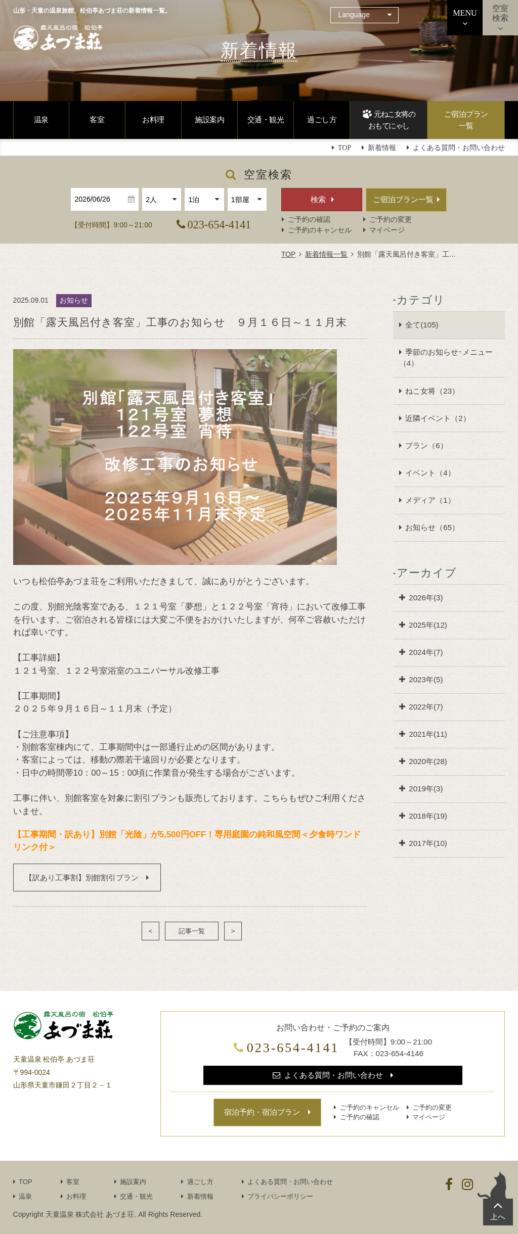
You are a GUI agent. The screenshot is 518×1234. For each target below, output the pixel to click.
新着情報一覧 (326, 254)
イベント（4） (430, 472)
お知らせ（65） (432, 527)
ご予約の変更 (390, 219)
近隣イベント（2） (437, 418)
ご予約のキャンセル (320, 230)
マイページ (387, 230)
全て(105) (421, 324)
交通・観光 (265, 119)
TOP (288, 254)
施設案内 (209, 119)
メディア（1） (430, 500)
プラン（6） (426, 445)
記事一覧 (192, 931)
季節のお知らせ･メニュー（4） (446, 358)
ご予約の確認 (309, 219)
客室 (97, 119)
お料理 (153, 119)
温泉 (41, 119)
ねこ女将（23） (432, 391)
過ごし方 (321, 119)
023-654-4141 (219, 224)
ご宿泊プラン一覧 (466, 120)
